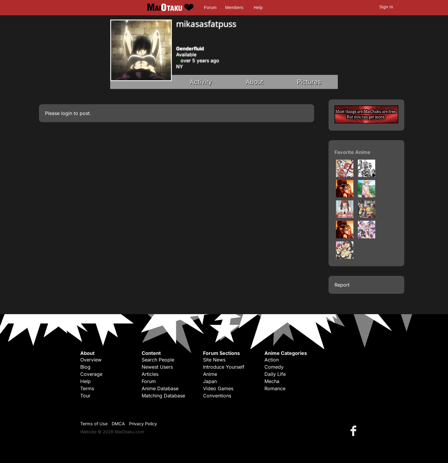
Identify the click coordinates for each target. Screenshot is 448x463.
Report (342, 285)
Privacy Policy (143, 423)
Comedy (274, 367)
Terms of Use (94, 423)
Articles (150, 374)
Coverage (91, 374)
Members (234, 7)
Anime (210, 374)
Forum (210, 7)
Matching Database (163, 396)
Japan (210, 381)
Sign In (386, 6)
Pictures (309, 82)
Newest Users (157, 367)
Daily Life (275, 374)
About (254, 82)
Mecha (271, 381)
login (66, 113)
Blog (85, 367)
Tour (85, 396)
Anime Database (160, 388)
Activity (201, 82)
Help (258, 7)
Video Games (218, 388)
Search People (158, 360)
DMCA (118, 423)
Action (271, 360)
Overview (91, 360)
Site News (214, 360)
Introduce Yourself (223, 367)
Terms (87, 388)
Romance (274, 388)
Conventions (217, 396)
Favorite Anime (352, 152)
